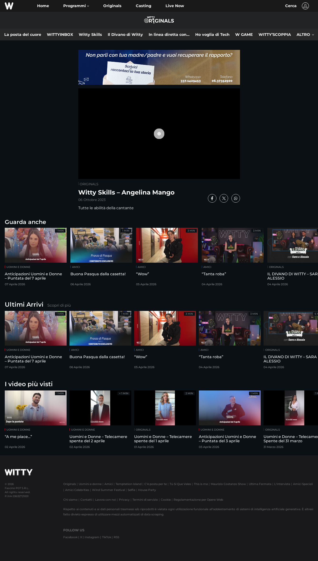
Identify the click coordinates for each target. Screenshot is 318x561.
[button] (76, 6)
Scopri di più (59, 305)
